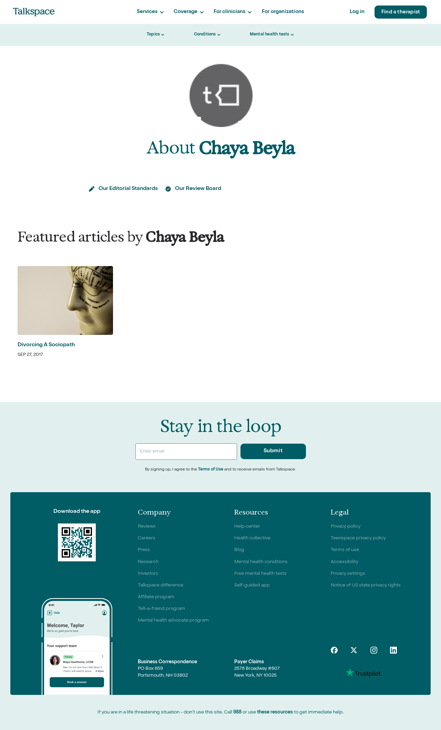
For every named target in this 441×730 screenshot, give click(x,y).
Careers (146, 538)
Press (144, 550)
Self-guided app (252, 585)
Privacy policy (345, 526)
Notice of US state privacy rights (366, 585)
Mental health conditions (261, 562)
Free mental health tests (260, 573)
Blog (239, 550)
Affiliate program (156, 597)
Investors (148, 573)
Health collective (252, 538)
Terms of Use (210, 470)
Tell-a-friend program (161, 608)
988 (237, 712)
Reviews (147, 526)
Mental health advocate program (173, 620)
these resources (275, 712)
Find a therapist (400, 12)
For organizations (283, 11)
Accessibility (344, 562)
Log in (357, 11)
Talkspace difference (160, 585)
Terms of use (345, 550)
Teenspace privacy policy (358, 538)
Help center (247, 526)
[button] (150, 12)
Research (148, 562)
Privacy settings (348, 573)
